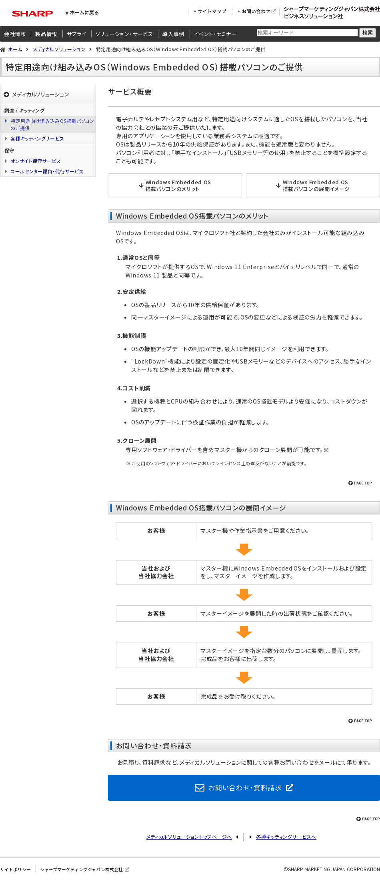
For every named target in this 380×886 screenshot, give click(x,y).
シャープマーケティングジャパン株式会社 (88, 871)
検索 (367, 33)
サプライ (76, 34)
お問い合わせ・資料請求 (245, 789)
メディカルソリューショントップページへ (189, 839)
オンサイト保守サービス (35, 160)
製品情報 (46, 34)
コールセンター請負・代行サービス (47, 171)
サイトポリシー (17, 871)
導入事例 (173, 34)
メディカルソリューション (59, 49)
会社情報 (15, 34)
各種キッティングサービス (37, 138)
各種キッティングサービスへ (286, 839)
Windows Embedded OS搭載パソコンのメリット (178, 185)
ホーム (15, 49)
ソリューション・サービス (124, 34)
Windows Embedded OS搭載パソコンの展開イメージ (316, 185)
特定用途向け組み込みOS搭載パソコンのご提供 (52, 124)
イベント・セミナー (215, 34)
